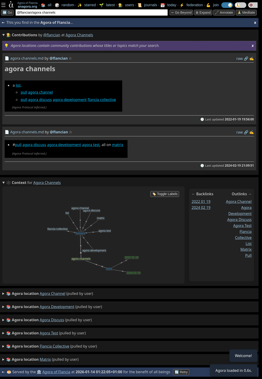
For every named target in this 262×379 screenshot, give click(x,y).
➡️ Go (7, 12)
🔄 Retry (181, 372)
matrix (117, 144)
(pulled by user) (49, 293)
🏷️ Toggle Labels (165, 194)
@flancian (51, 34)
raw (239, 58)
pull (24, 92)
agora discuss (40, 99)
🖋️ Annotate (224, 12)
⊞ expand (203, 12)
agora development (70, 99)
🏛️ (39, 371)
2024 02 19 (201, 207)
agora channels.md (26, 58)
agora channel (40, 92)
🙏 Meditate (246, 12)
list (18, 85)
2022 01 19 (201, 201)
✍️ (251, 58)
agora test (91, 144)
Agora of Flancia (56, 371)
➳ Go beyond (181, 12)
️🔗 (246, 58)
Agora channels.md (27, 131)
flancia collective (102, 99)
